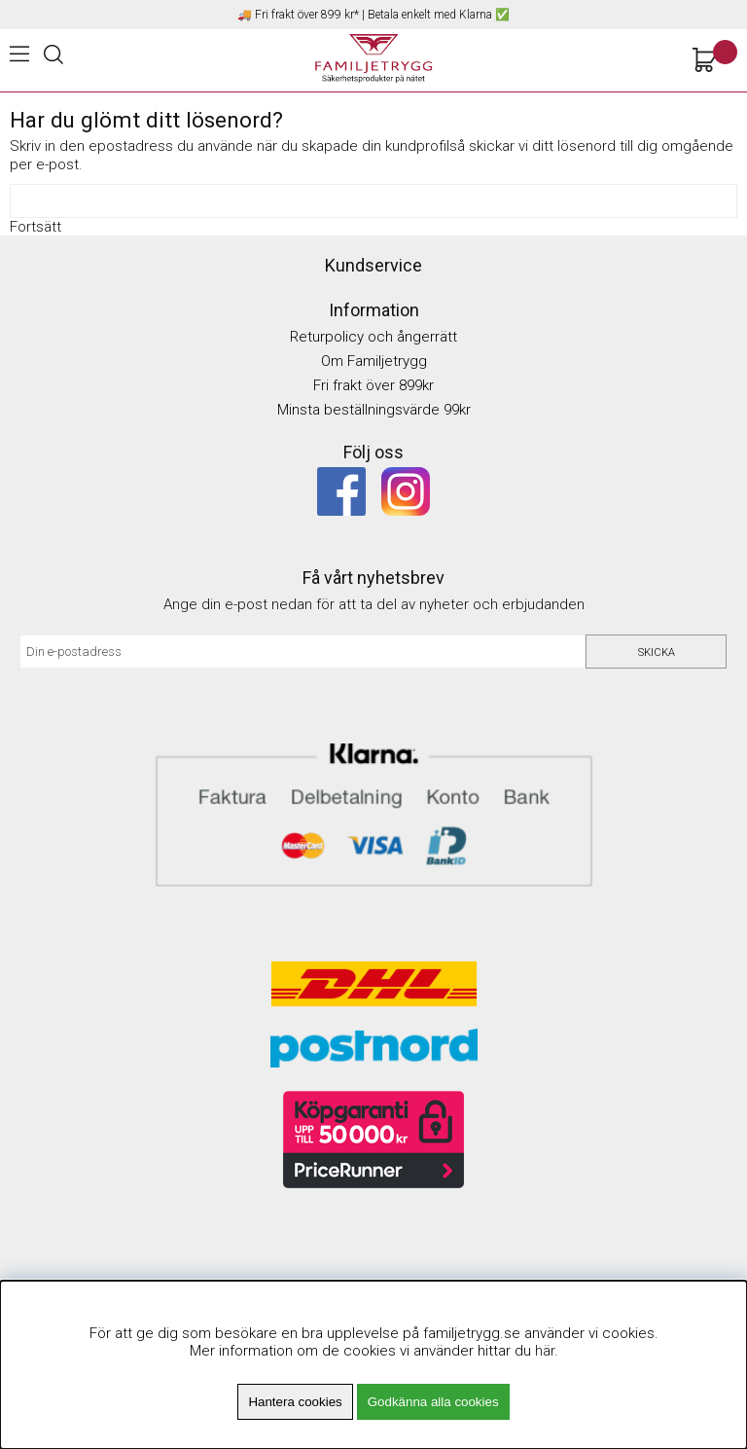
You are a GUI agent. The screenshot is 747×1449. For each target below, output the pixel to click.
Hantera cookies (294, 1402)
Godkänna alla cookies (433, 1402)
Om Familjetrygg (374, 361)
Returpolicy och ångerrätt (373, 336)
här (544, 1350)
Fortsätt (35, 226)
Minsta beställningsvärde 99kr (374, 409)
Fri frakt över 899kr (373, 385)
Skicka (656, 652)
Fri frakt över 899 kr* (307, 14)
